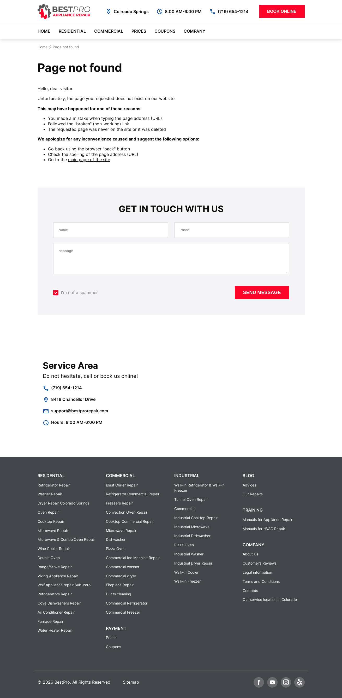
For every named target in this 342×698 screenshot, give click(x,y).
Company (194, 31)
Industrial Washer (188, 554)
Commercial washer (122, 567)
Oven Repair (48, 512)
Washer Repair (50, 494)
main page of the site (89, 159)
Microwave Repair (53, 530)
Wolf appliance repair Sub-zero (64, 585)
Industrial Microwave (191, 527)
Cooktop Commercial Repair (130, 521)
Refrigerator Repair (54, 485)
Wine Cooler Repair (54, 548)
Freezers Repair (119, 503)
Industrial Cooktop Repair (196, 517)
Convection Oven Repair (126, 512)
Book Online (282, 11)
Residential (72, 31)
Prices (138, 31)
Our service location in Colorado (270, 599)
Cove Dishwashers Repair (59, 603)
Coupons (164, 31)
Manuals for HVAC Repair (264, 528)
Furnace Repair (50, 621)
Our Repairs (253, 494)
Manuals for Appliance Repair (267, 519)
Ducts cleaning (118, 594)
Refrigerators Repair (55, 594)
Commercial (108, 31)
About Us (250, 554)
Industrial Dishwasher (192, 536)
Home (44, 31)
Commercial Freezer (123, 612)
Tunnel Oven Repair (191, 499)
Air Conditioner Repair (56, 612)
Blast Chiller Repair (122, 485)
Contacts (250, 590)
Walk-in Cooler (186, 572)
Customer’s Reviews (260, 563)
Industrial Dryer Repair (193, 563)
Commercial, (184, 508)
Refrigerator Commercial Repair (132, 494)
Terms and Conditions (261, 581)
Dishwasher (115, 539)
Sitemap (131, 682)
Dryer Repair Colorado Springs (63, 503)
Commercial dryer (121, 576)
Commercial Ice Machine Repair (133, 557)
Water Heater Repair (55, 630)
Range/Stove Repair (55, 567)
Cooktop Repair (51, 521)
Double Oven (49, 557)
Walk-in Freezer (187, 581)
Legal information (257, 572)
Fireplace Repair (120, 585)
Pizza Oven (115, 548)
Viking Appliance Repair (58, 576)
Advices (249, 485)
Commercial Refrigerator (126, 603)
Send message (262, 296)
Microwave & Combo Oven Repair (66, 539)
